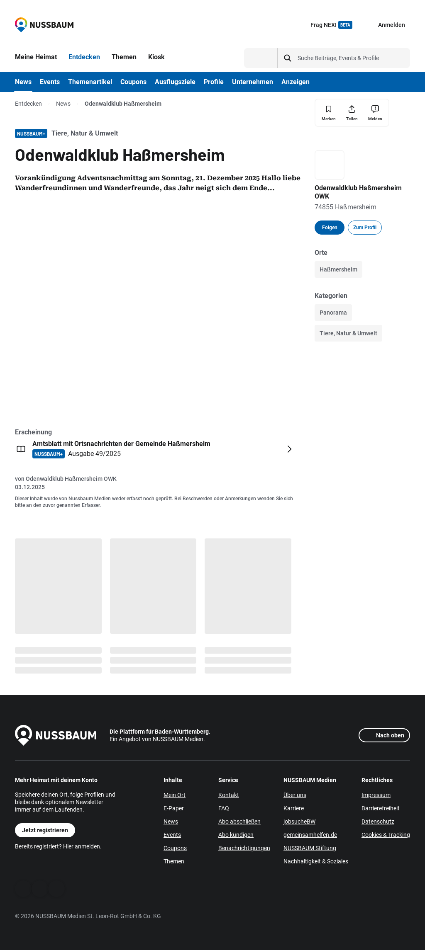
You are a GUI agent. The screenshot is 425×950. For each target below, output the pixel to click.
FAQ (223, 808)
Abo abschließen (239, 821)
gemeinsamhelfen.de (310, 834)
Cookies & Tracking (385, 834)
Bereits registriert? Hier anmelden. (58, 846)
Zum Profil (364, 227)
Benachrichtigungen (244, 848)
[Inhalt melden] (375, 112)
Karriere (293, 808)
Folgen (329, 227)
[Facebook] (23, 888)
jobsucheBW (299, 821)
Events (172, 834)
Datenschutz (377, 821)
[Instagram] (56, 888)
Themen (174, 861)
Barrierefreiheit (380, 808)
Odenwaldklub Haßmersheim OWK (71, 478)
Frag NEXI (331, 25)
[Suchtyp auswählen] (261, 58)
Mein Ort (175, 795)
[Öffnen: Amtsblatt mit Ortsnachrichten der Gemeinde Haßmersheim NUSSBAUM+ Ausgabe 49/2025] (155, 448)
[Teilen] (352, 112)
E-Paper (174, 808)
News (63, 103)
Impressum (376, 795)
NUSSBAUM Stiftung (309, 848)
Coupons (175, 848)
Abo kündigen (236, 834)
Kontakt (228, 795)
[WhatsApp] (40, 888)
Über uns (294, 795)
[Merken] (329, 113)
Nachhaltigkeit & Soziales (315, 861)
